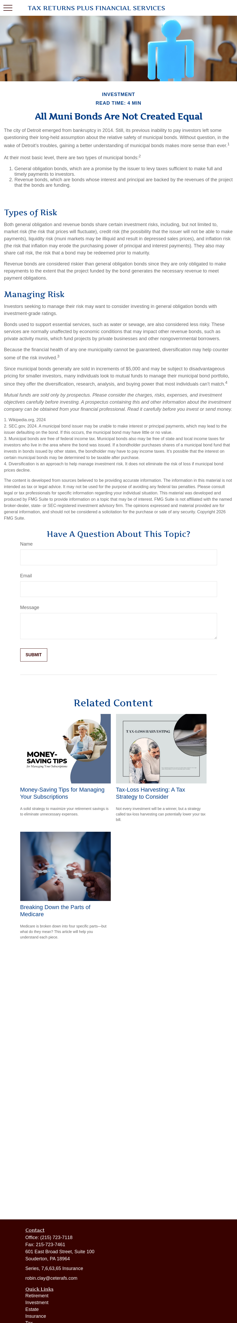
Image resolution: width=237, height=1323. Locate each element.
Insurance (35, 1316)
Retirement (37, 1295)
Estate (32, 1309)
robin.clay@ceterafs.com (51, 1278)
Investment (37, 1302)
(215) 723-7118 (56, 1237)
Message (29, 607)
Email (26, 575)
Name (26, 544)
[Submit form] (33, 655)
